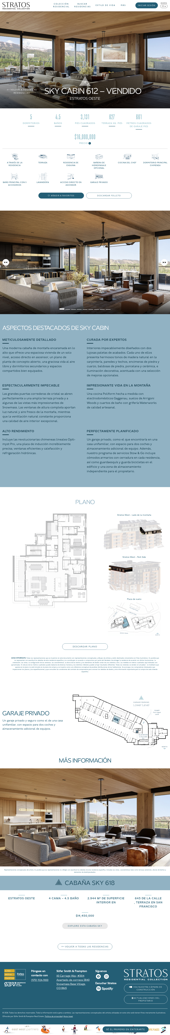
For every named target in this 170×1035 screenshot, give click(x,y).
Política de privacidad (54, 1016)
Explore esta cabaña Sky (85, 926)
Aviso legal (68, 1016)
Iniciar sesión (146, 6)
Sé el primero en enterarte (125, 1029)
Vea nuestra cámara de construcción (145, 988)
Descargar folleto (109, 196)
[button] (125, 6)
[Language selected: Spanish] (164, 6)
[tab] (62, 307)
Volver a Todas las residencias (22, 91)
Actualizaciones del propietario (146, 999)
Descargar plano (85, 647)
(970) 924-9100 (39, 980)
